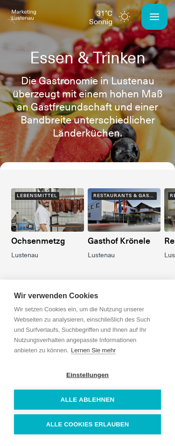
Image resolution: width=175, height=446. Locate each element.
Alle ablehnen (87, 399)
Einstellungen (87, 374)
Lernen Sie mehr (93, 350)
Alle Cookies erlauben (87, 424)
